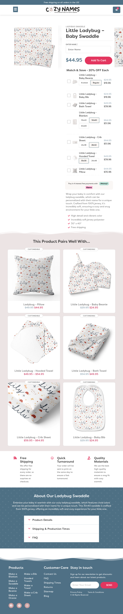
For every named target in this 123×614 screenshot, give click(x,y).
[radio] (84, 82)
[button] (15, 9)
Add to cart (98, 60)
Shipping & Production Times (51, 528)
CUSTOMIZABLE (34, 249)
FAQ (35, 537)
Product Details (42, 520)
